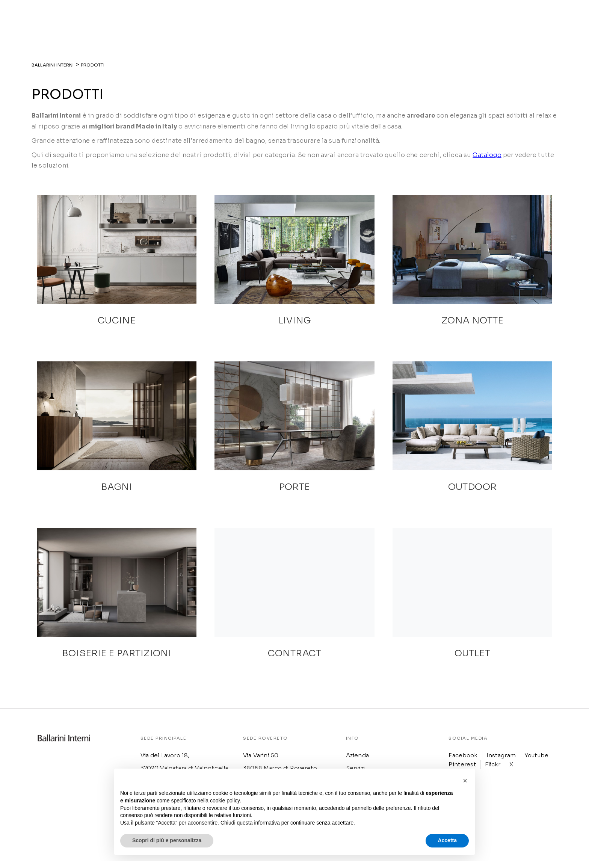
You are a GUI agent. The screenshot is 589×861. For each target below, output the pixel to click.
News (402, 17)
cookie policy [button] (225, 801)
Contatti (457, 17)
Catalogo (487, 155)
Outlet (427, 17)
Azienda (258, 17)
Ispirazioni (371, 17)
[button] (465, 781)
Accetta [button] (447, 840)
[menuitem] (481, 17)
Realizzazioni (329, 17)
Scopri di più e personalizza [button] (166, 840)
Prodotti (289, 17)
